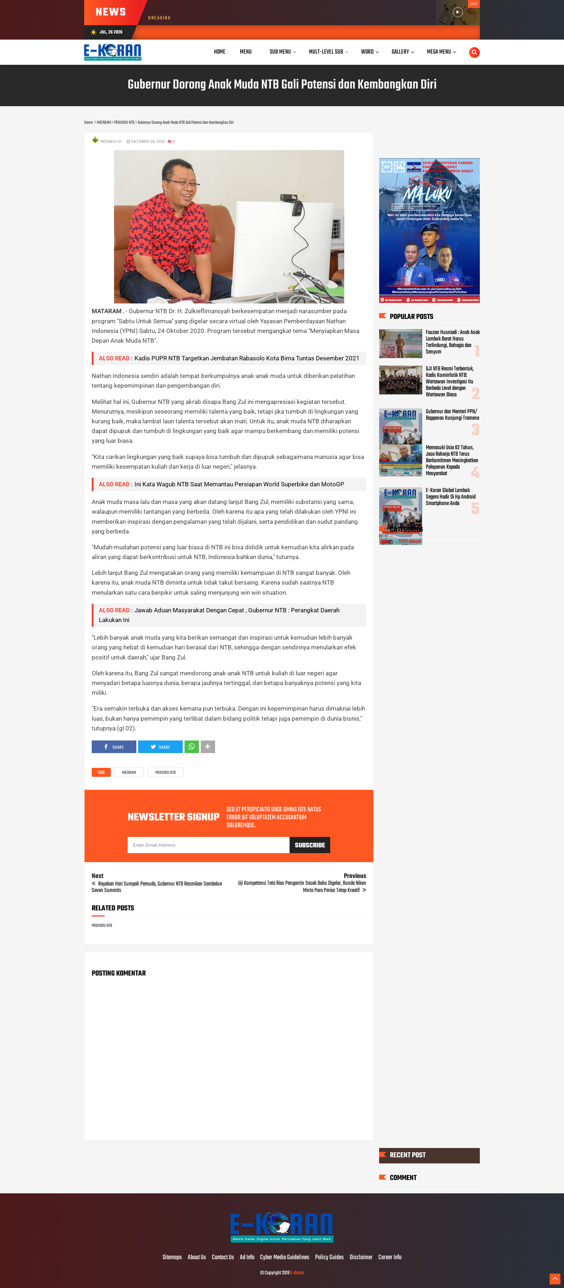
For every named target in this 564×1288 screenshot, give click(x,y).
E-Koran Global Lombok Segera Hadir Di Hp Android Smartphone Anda (451, 497)
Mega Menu (439, 52)
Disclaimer (361, 1258)
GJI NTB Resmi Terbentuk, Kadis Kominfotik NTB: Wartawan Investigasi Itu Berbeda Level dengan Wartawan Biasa (450, 382)
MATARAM (129, 772)
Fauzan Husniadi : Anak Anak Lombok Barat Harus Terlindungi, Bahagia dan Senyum (453, 342)
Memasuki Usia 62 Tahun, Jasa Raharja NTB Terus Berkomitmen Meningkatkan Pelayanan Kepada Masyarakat (452, 460)
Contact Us (223, 1258)
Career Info (389, 1258)
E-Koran (297, 1273)
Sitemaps (172, 1258)
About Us (197, 1258)
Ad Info (247, 1258)
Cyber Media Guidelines (284, 1258)
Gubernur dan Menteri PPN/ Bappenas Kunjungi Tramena (452, 415)
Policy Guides (329, 1258)
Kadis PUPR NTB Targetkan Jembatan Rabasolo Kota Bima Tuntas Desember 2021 (247, 358)
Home (220, 52)
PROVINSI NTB (165, 772)
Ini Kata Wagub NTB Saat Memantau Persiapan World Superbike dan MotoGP (239, 484)
